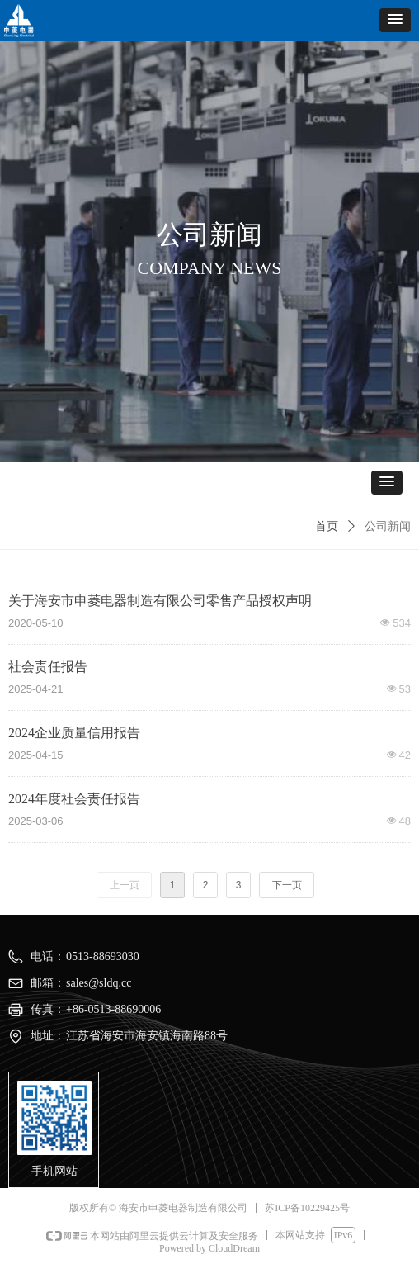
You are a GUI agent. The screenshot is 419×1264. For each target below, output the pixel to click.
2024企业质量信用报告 (74, 733)
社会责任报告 (47, 667)
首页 (326, 526)
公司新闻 (388, 526)
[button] (395, 20)
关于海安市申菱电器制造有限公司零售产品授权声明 (160, 601)
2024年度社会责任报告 (74, 799)
